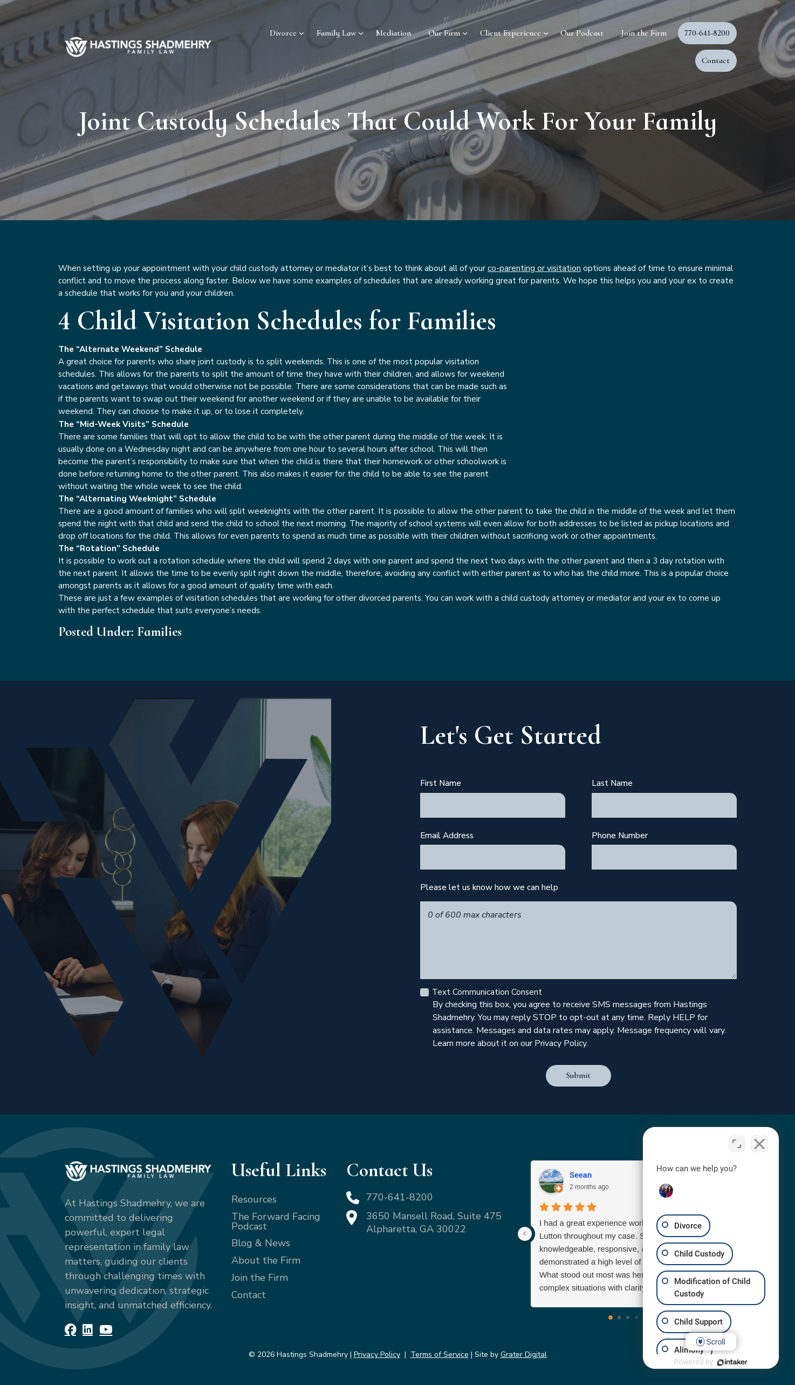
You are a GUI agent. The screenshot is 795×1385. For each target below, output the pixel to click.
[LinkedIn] (88, 1330)
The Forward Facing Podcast (275, 1221)
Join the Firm (259, 1277)
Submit (578, 1075)
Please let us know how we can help (489, 887)
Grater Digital (524, 1354)
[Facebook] (70, 1330)
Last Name (612, 783)
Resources (254, 1199)
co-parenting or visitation (534, 268)
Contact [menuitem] (716, 60)
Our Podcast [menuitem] (582, 33)
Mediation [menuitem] (393, 33)
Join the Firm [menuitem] (644, 33)
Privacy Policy (377, 1354)
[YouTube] (105, 1330)
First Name (440, 783)
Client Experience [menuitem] (510, 33)
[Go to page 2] (627, 1317)
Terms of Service (439, 1354)
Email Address (447, 835)
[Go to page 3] (636, 1317)
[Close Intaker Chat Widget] (759, 1143)
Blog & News (260, 1243)
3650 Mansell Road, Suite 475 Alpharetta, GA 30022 (434, 1222)
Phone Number (620, 835)
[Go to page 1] (619, 1318)
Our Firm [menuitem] (444, 33)
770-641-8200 (399, 1197)
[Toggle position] (736, 1143)
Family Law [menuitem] (336, 33)
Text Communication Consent (487, 991)
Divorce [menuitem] (283, 33)
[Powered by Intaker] (732, 1362)
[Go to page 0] (611, 1317)
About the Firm (265, 1260)
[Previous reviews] (525, 1234)
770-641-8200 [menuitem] (707, 33)
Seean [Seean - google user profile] (581, 1175)
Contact (248, 1295)
